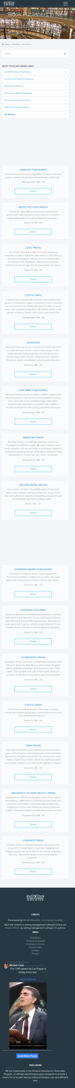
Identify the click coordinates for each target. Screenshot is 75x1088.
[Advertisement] (35, 145)
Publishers (16, 44)
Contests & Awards (35, 941)
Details (33, 191)
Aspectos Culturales (33, 207)
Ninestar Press (33, 437)
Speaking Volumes (33, 610)
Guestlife (33, 342)
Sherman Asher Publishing (33, 569)
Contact (35, 950)
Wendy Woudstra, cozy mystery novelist (43, 920)
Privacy (35, 953)
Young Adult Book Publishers (18, 79)
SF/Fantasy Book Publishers (18, 93)
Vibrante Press (33, 840)
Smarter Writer (12, 928)
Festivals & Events (35, 944)
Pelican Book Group (33, 485)
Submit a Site (35, 947)
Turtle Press (33, 705)
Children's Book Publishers (17, 72)
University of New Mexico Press (33, 793)
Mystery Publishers (13, 86)
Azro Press (33, 247)
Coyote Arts (33, 295)
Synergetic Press (33, 657)
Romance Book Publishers (17, 100)
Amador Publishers (33, 169)
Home (7, 44)
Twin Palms (33, 745)
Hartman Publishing (33, 390)
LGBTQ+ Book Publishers (16, 107)
